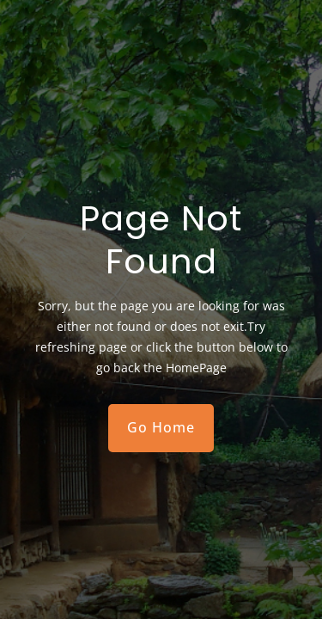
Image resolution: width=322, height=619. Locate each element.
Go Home (161, 427)
